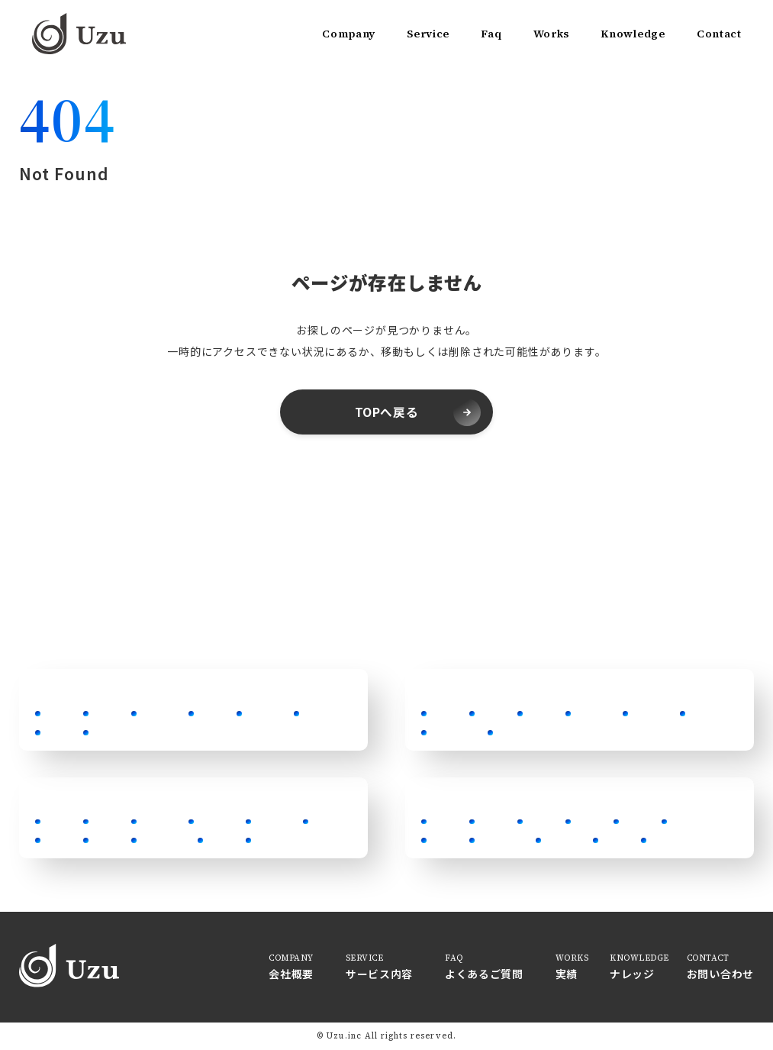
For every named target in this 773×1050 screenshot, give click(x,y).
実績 (567, 973)
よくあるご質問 (484, 973)
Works (551, 34)
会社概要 (291, 973)
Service (428, 34)
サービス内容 (379, 973)
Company (348, 34)
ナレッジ (632, 973)
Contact (719, 34)
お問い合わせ (720, 973)
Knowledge (633, 34)
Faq (491, 34)
